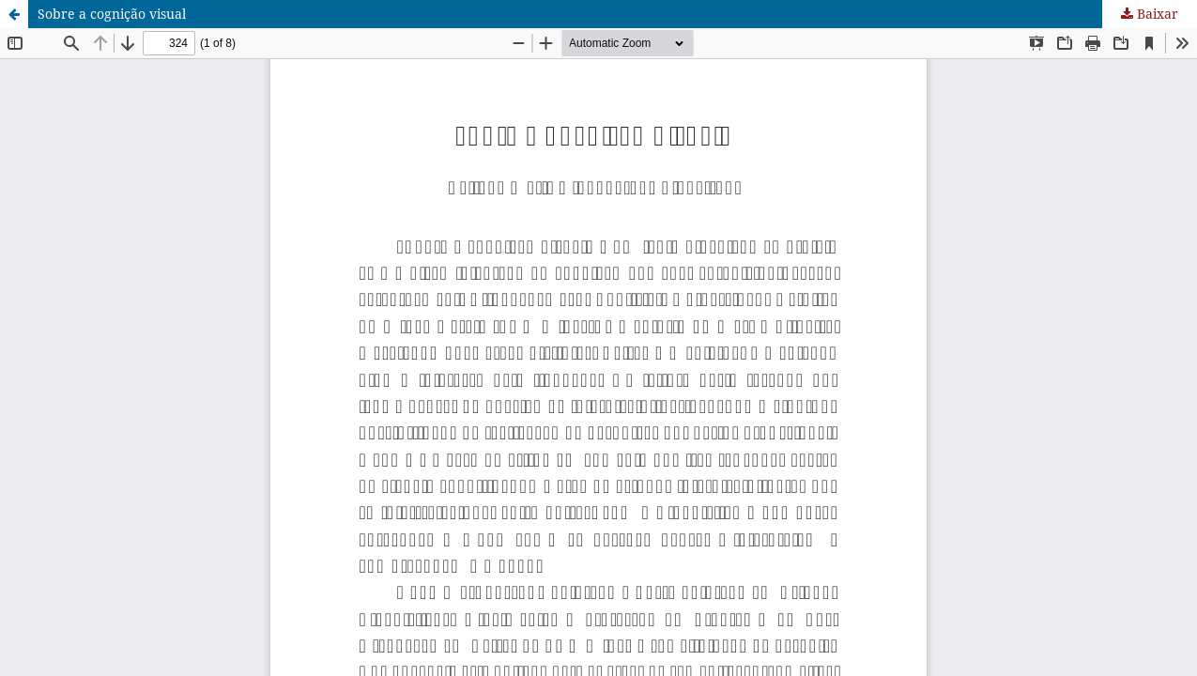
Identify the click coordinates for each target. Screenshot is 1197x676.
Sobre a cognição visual (112, 14)
